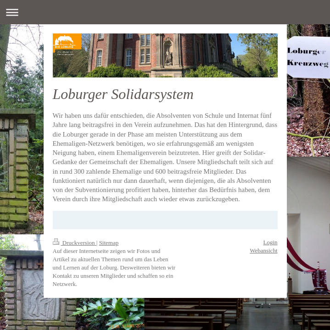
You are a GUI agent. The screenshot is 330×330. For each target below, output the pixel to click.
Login (270, 242)
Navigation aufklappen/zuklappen (165, 12)
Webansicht (263, 250)
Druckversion (74, 242)
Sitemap (109, 242)
